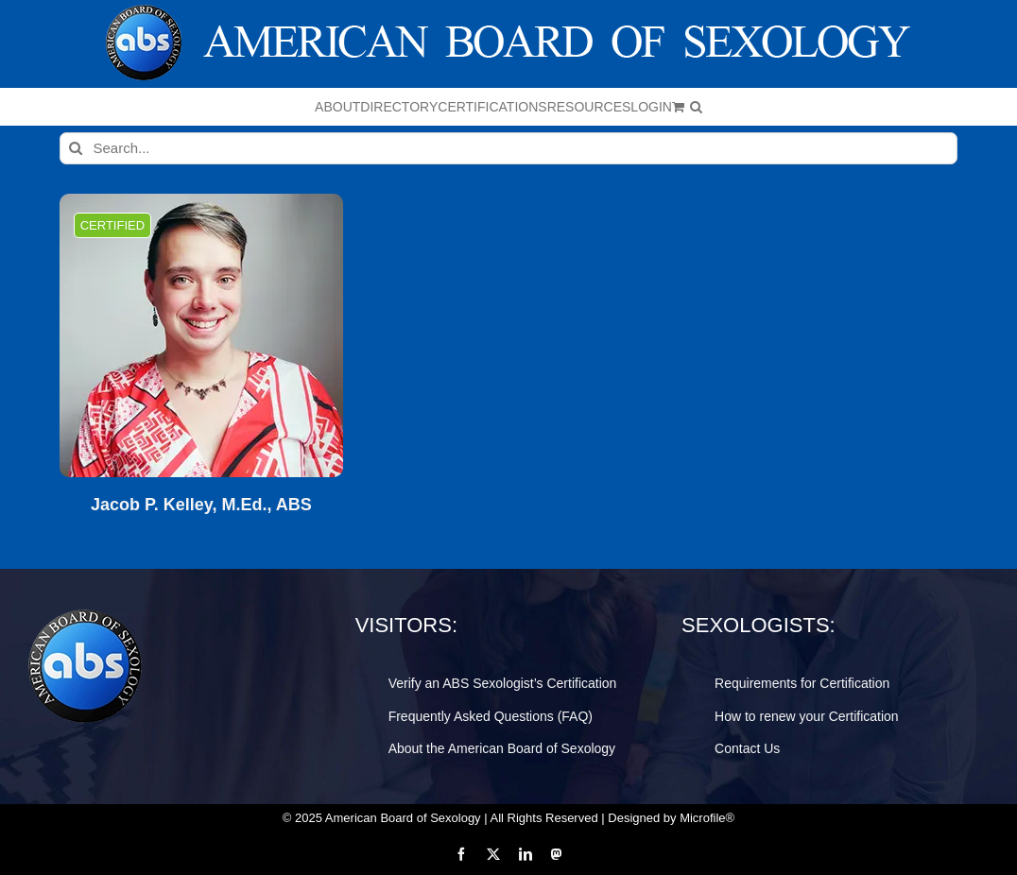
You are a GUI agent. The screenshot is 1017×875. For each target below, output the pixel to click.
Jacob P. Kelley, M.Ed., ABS (201, 505)
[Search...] (508, 148)
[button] (696, 107)
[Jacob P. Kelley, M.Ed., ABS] (201, 335)
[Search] (76, 148)
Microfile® (707, 818)
